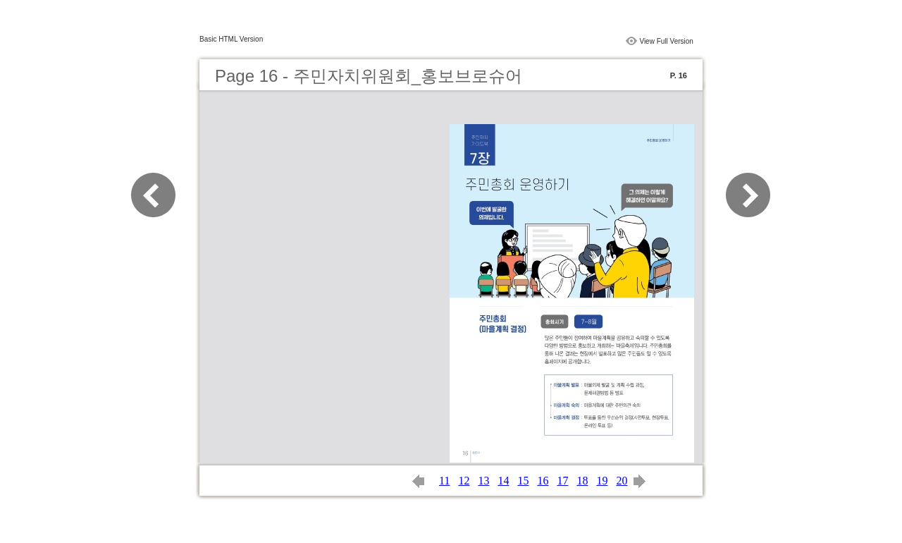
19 (601, 481)
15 (523, 481)
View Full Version (666, 41)
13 (483, 481)
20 (621, 481)
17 (562, 481)
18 (582, 481)
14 (503, 481)
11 (444, 481)
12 (463, 481)
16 (542, 481)
